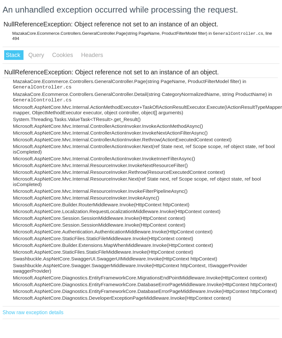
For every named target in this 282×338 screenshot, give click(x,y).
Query (37, 55)
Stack (14, 55)
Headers (92, 55)
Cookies (63, 55)
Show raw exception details (33, 312)
